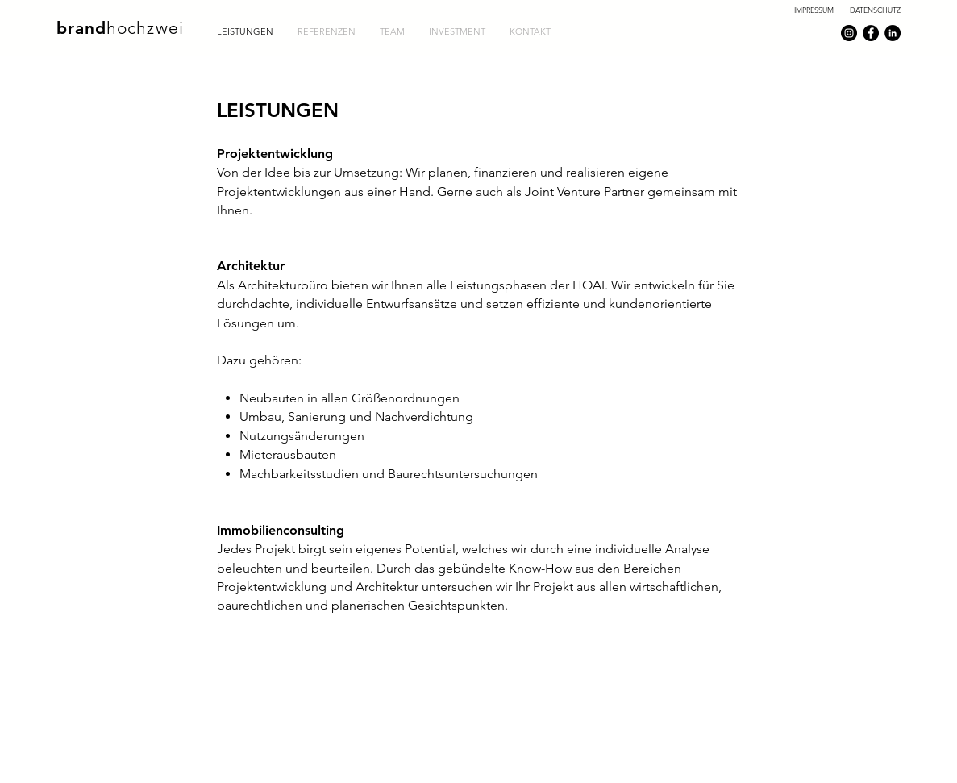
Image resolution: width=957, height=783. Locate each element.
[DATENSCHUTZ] (875, 10)
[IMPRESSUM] (813, 10)
